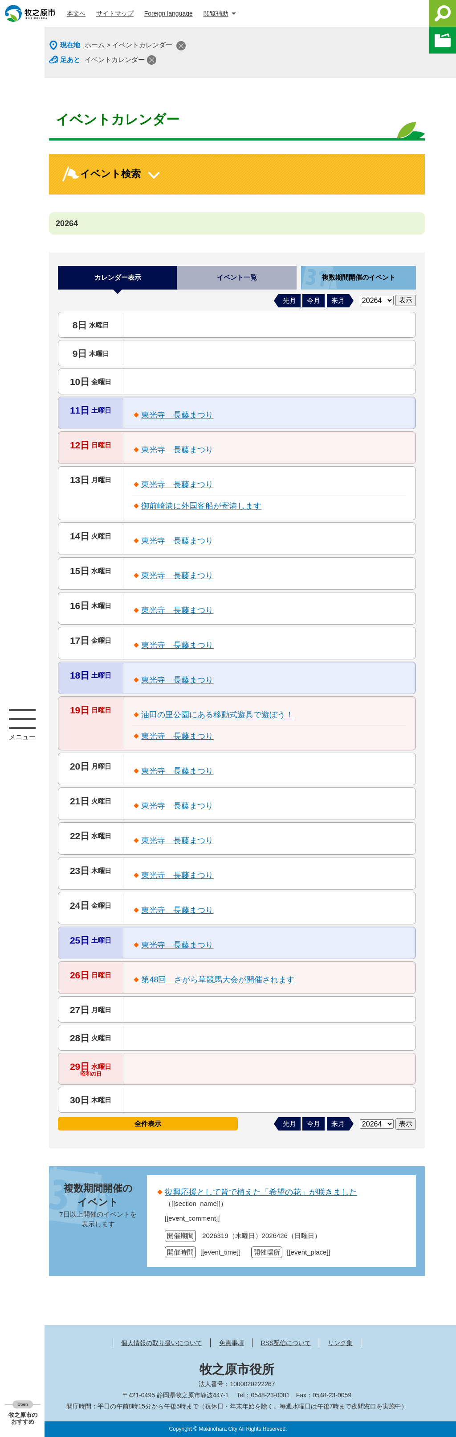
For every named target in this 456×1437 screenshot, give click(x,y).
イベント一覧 (237, 277)
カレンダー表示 (117, 277)
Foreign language (168, 13)
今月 (313, 300)
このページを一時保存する (442, 40)
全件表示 (147, 1123)
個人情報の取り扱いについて (161, 1342)
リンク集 (340, 1342)
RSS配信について (286, 1342)
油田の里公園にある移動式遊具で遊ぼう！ (217, 714)
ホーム (95, 45)
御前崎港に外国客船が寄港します (201, 505)
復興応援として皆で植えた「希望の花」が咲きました (261, 1192)
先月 (289, 300)
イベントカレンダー (115, 59)
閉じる (181, 45)
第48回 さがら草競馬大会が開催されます (217, 979)
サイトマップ (115, 13)
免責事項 (231, 1342)
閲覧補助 (216, 13)
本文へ (76, 13)
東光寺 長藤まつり (177, 414)
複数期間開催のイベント (358, 277)
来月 (338, 300)
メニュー (22, 718)
